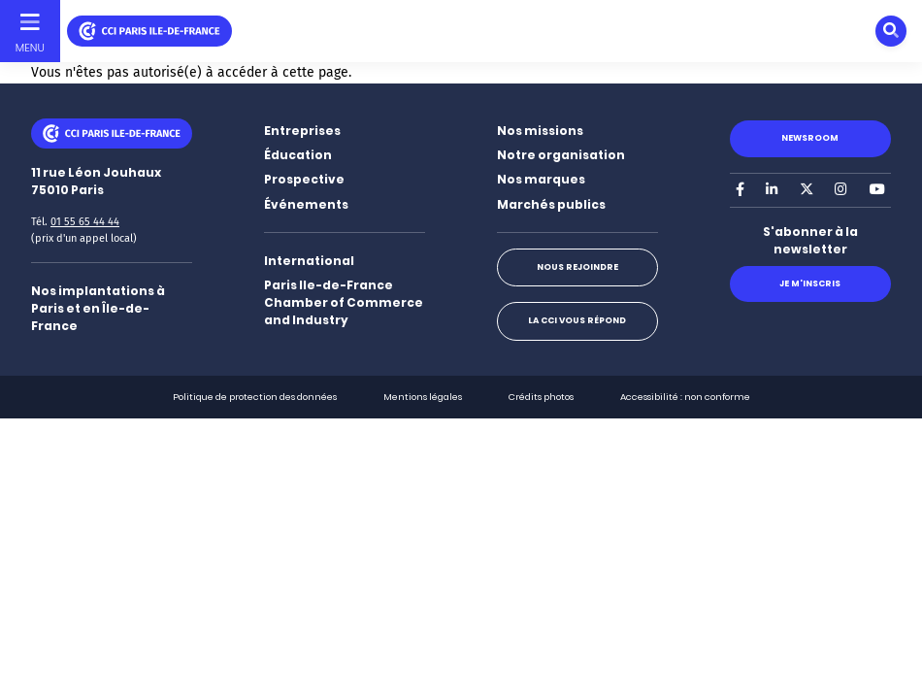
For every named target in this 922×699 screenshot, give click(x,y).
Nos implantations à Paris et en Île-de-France (98, 308)
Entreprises (302, 130)
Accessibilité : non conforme (685, 396)
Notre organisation (561, 155)
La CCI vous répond (577, 320)
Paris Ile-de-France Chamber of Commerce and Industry (343, 302)
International (309, 260)
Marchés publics (551, 204)
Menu (30, 47)
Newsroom (810, 138)
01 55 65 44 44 (84, 222)
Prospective (304, 179)
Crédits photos (541, 396)
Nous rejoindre (577, 267)
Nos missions (540, 130)
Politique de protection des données (255, 396)
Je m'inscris (809, 283)
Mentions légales (422, 396)
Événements (306, 204)
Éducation (298, 155)
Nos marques (541, 179)
